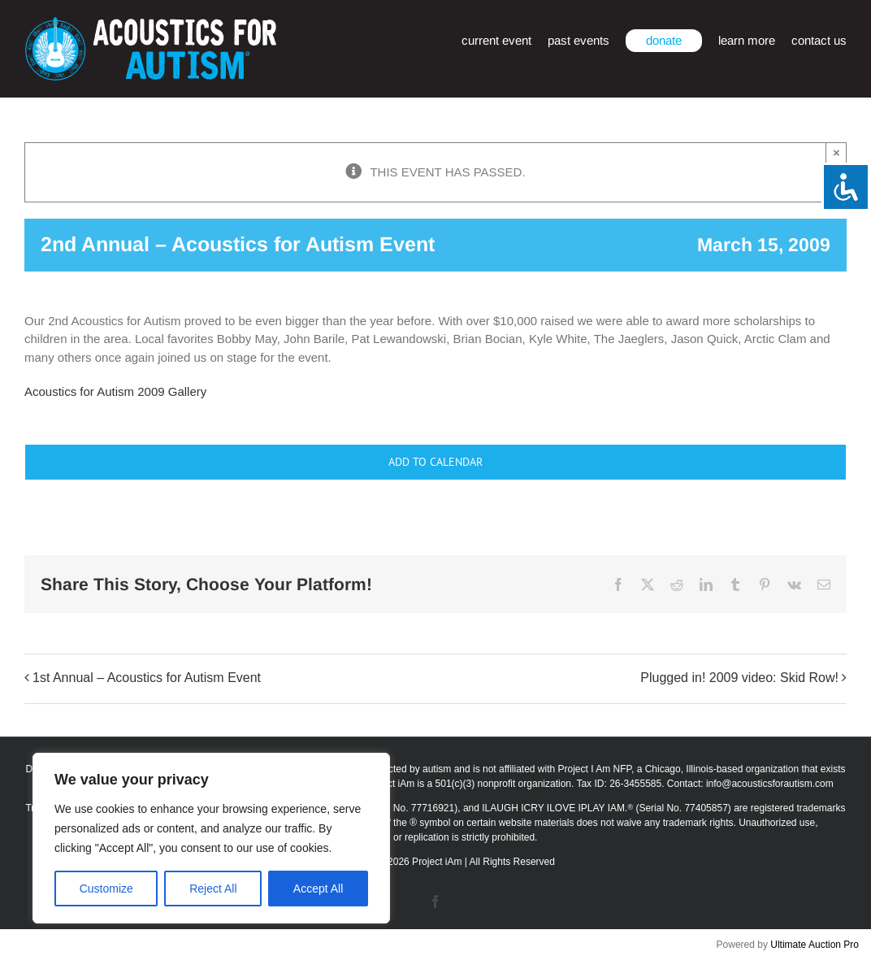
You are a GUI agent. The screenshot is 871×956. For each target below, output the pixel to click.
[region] (211, 838)
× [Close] (836, 152)
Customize (106, 888)
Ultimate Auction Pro (814, 944)
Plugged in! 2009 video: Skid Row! (739, 678)
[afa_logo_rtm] (150, 23)
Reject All (212, 888)
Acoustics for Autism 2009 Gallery (115, 391)
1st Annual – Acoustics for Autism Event (146, 678)
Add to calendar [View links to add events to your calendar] (435, 462)
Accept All (318, 888)
